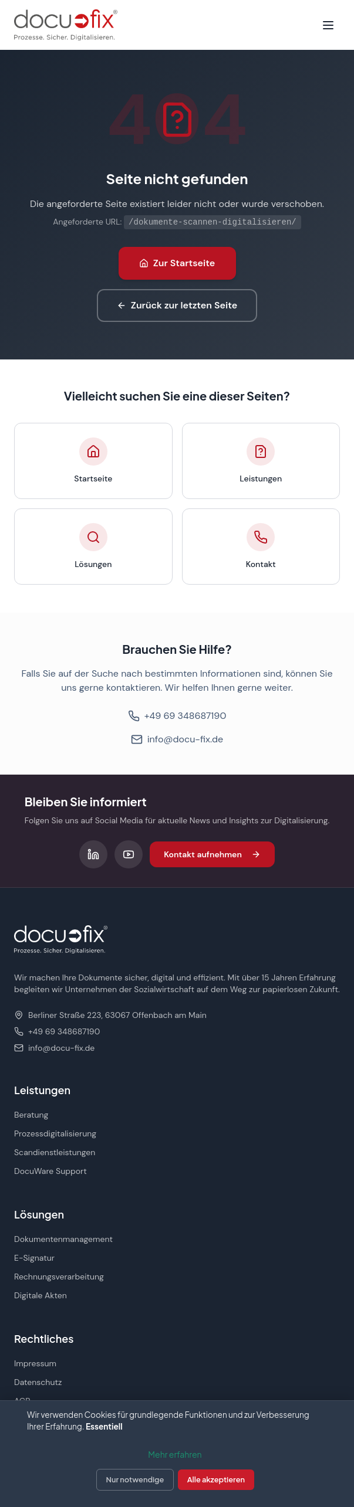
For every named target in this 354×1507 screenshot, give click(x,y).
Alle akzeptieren (216, 1479)
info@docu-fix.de (177, 739)
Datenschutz (38, 1382)
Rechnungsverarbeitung (59, 1276)
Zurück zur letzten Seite (177, 305)
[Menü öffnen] (328, 25)
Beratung (31, 1114)
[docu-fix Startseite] (65, 24)
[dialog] (177, 1453)
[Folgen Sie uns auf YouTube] (128, 854)
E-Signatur (34, 1258)
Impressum (35, 1363)
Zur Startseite (177, 263)
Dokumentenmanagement (63, 1239)
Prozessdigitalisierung (55, 1133)
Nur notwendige (135, 1479)
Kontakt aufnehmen (212, 854)
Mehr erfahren (174, 1454)
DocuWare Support (50, 1171)
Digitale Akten (40, 1295)
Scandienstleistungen (54, 1152)
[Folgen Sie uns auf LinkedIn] (93, 854)
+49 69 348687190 (177, 716)
